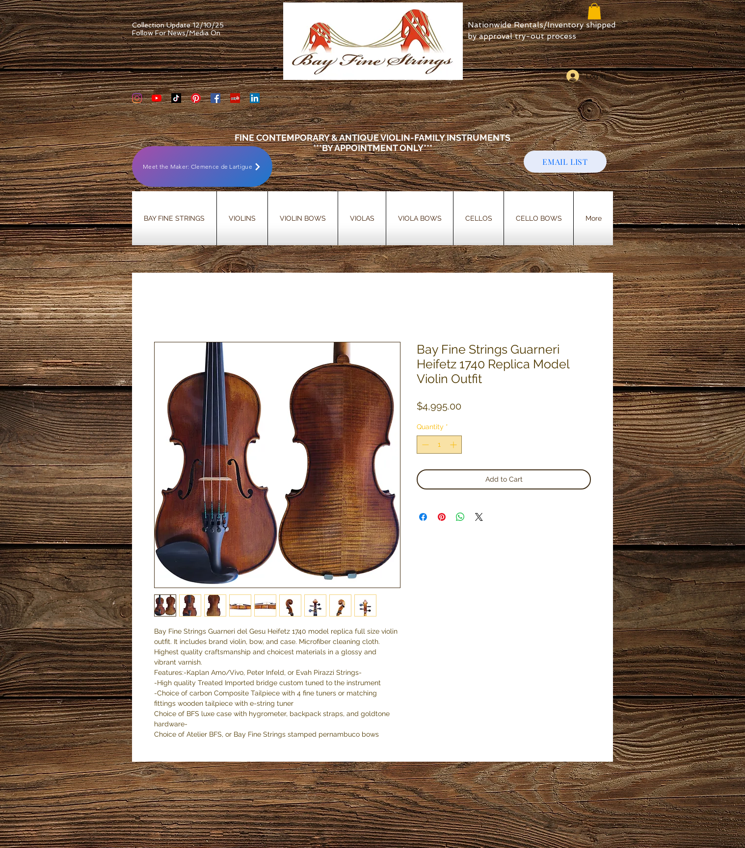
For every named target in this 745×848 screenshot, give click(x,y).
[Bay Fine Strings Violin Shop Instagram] (137, 98)
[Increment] (454, 444)
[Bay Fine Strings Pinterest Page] (196, 98)
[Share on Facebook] (423, 517)
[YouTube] (156, 98)
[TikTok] (176, 98)
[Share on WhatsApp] (460, 517)
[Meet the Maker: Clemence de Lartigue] (202, 166)
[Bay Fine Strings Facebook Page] (215, 98)
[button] (594, 11)
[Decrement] (424, 444)
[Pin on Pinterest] (442, 517)
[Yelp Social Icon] (235, 98)
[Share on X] (479, 517)
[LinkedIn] (255, 98)
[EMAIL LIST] (565, 162)
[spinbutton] (439, 444)
